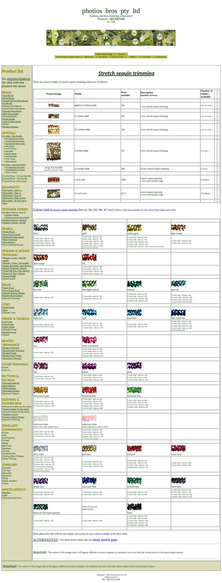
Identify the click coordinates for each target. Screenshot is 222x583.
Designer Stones (12, 215)
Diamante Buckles (11, 391)
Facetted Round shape (15, 138)
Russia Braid (8, 307)
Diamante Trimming (12, 358)
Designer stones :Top (17, 217)
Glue (5, 203)
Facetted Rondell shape (15, 143)
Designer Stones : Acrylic (14, 222)
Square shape (11, 156)
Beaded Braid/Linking (13, 295)
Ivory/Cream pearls (12, 234)
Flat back (9, 151)
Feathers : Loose (10, 414)
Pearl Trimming (10, 239)
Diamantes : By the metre (14, 200)
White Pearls (9, 232)
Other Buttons (9, 388)
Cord (5, 310)
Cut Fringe (7, 322)
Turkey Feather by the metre (16, 409)
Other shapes (11, 161)
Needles (7, 492)
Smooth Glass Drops (12, 111)
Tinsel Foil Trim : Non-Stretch (16, 271)
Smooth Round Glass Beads (15, 100)
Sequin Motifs (9, 276)
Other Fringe (9, 327)
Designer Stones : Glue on (15, 220)
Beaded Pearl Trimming (13, 350)
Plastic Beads (9, 119)
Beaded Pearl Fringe (12, 355)
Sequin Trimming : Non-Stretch (17, 265)
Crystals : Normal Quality (14, 164)
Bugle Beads (8, 98)
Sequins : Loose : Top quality (16, 263)
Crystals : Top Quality (12, 136)
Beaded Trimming (11, 348)
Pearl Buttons (9, 242)
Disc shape (10, 146)
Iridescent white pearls (13, 237)
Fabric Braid (8, 288)
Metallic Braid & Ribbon (14, 293)
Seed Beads (8, 95)
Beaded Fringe (9, 332)
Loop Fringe (8, 324)
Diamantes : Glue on (12, 190)
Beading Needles (11, 127)
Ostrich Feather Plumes (13, 417)
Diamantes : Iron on (12, 195)
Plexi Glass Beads (11, 113)
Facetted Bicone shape (15, 141)
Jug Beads (7, 103)
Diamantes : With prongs (14, 198)
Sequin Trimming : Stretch (15, 268)
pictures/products (18, 79)
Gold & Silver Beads (12, 121)
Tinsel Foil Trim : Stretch (14, 273)
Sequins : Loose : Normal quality (14, 259)
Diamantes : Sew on (12, 193)
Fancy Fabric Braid (11, 290)
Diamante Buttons (11, 383)
